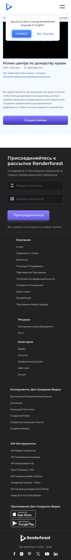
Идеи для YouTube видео (26, 495)
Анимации (16, 402)
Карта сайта (23, 291)
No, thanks (45, 34)
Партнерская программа (31, 272)
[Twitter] (38, 554)
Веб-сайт (23, 368)
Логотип (23, 355)
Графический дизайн (30, 361)
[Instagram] (21, 554)
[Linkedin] (56, 554)
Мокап (22, 374)
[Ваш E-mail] (35, 199)
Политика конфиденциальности (35, 278)
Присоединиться (28, 215)
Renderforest (23, 297)
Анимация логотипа (22, 409)
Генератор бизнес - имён (26, 482)
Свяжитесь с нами (27, 253)
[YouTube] (47, 554)
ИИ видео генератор (23, 450)
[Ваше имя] (35, 185)
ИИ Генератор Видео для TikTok (30, 489)
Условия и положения (29, 285)
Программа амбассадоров (32, 304)
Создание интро (20, 415)
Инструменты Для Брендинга (35, 326)
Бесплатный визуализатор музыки (31, 396)
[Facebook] (14, 554)
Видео (22, 348)
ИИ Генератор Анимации (25, 457)
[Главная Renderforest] (9, 7)
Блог (21, 332)
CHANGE (21, 33)
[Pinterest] (29, 554)
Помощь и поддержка (29, 266)
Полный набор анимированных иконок (26, 76)
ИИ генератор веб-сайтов (26, 476)
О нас (19, 246)
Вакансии (22, 259)
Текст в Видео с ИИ (22, 469)
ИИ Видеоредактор (22, 463)
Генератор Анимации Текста (27, 422)
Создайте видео (20, 428)
